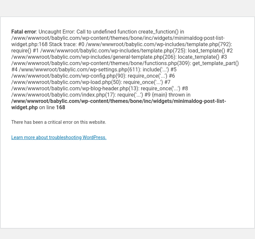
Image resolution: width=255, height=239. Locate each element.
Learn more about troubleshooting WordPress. (59, 137)
